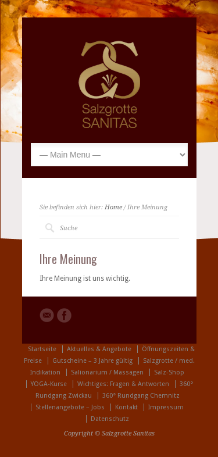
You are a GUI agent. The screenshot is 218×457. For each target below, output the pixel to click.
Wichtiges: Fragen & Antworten (123, 384)
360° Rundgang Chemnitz (141, 395)
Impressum (166, 407)
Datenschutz (110, 419)
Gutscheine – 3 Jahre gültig (92, 361)
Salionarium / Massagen (107, 372)
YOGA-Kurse (49, 384)
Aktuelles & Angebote (99, 349)
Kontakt (126, 407)
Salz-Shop (169, 372)
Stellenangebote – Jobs (70, 407)
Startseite (42, 349)
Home (113, 207)
